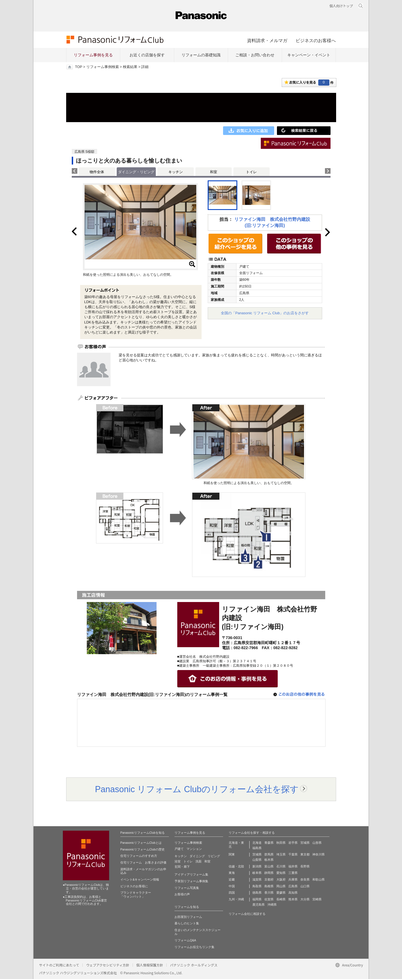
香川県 (269, 892)
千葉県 (293, 854)
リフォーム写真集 (186, 887)
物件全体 (97, 172)
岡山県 (281, 886)
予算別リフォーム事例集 (191, 881)
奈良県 (305, 879)
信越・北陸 (236, 866)
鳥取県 (257, 886)
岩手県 (293, 842)
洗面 (198, 861)
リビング (214, 856)
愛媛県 (281, 892)
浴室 (177, 861)
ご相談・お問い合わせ (254, 55)
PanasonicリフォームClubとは (141, 842)
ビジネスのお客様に (134, 886)
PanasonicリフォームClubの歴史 (142, 849)
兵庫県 (293, 879)
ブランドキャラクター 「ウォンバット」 (135, 894)
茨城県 (257, 854)
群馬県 (269, 854)
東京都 (305, 854)
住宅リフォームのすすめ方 (138, 855)
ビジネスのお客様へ (316, 40)
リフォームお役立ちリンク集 (194, 947)
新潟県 (257, 866)
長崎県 (281, 899)
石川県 (281, 866)
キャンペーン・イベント (308, 55)
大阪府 (281, 879)
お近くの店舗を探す (147, 55)
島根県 (269, 886)
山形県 (317, 842)
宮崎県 (317, 899)
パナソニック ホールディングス (193, 965)
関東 (232, 854)
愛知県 (281, 872)
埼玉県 (281, 854)
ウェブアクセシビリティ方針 (107, 965)
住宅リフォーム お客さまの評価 (143, 862)
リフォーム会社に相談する (247, 913)
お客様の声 (182, 894)
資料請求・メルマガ (267, 40)
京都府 (269, 879)
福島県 (257, 848)
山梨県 (257, 859)
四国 (232, 892)
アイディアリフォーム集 (191, 874)
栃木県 (269, 859)
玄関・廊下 (182, 866)
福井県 (293, 866)
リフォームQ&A (185, 940)
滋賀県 (257, 879)
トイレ (251, 172)
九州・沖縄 (236, 899)
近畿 (232, 879)
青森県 (269, 842)
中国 (232, 886)
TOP (78, 67)
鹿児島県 (258, 904)
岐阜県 (257, 872)
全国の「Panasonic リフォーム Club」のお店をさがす (265, 313)
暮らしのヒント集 (186, 923)
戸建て (179, 848)
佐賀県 (269, 899)
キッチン (175, 172)
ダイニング (197, 856)
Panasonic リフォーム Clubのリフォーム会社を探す (197, 789)
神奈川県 (318, 854)
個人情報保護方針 (149, 965)
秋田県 (281, 842)
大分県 (305, 899)
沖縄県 (272, 904)
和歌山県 (318, 879)
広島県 (293, 886)
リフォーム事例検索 (102, 67)
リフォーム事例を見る (93, 55)
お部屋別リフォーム (188, 916)
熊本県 (293, 899)
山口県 (305, 886)
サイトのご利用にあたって (59, 965)
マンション (194, 848)
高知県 (293, 892)
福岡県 (257, 899)
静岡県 (269, 872)
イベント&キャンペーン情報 (139, 879)
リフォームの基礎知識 (201, 55)
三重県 (293, 872)
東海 (232, 872)
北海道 (257, 842)
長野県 (305, 866)
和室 (213, 172)
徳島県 (257, 892)
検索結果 (130, 67)
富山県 (269, 866)
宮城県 (305, 842)
